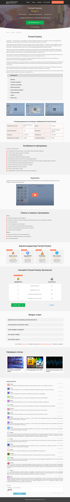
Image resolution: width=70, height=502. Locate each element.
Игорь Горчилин (25, 344)
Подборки (39, 2)
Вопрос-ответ (14, 97)
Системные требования (16, 82)
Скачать (12, 95)
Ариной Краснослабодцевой (45, 344)
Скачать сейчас (18, 305)
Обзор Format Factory (15, 87)
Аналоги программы (15, 92)
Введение (13, 79)
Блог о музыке (47, 2)
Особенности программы (16, 84)
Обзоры (33, 2)
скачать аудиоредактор (58, 2)
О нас (44, 499)
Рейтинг (28, 2)
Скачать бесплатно (35, 22)
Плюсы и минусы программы (17, 89)
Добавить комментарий (19, 494)
